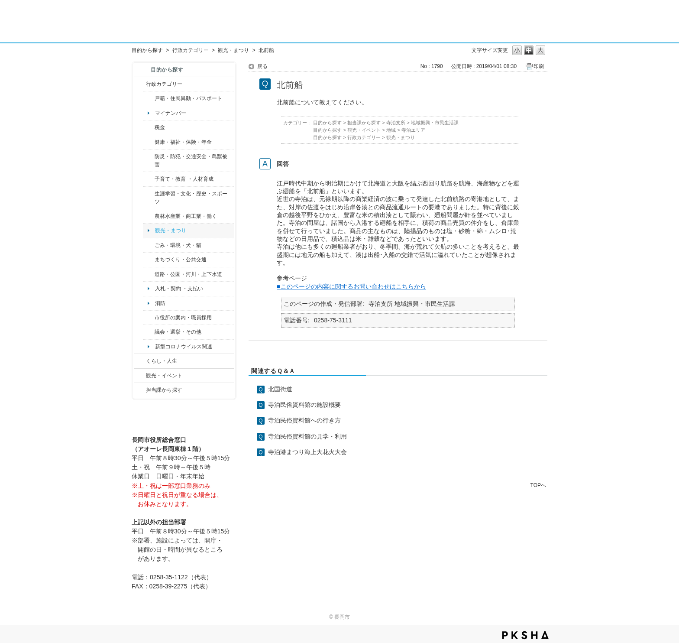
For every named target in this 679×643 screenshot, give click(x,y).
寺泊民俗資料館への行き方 (304, 420)
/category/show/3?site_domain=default (140, 84)
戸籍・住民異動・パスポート (188, 98)
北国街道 (280, 389)
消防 (160, 303)
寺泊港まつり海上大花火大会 (307, 451)
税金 (160, 127)
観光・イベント (164, 376)
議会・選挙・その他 (178, 332)
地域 (391, 130)
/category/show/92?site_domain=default (148, 127)
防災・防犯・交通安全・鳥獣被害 (191, 160)
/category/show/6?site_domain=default (148, 259)
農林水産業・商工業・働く (186, 216)
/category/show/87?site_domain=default (148, 274)
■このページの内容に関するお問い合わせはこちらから (351, 286)
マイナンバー (170, 113)
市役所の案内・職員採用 (183, 318)
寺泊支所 (395, 122)
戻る (262, 66)
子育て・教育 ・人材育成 (184, 179)
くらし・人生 (161, 361)
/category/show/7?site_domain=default (148, 98)
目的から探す (147, 50)
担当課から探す (164, 390)
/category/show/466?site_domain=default (148, 332)
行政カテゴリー (190, 50)
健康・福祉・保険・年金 (183, 142)
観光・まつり (233, 50)
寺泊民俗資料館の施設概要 (304, 404)
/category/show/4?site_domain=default (148, 142)
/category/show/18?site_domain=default (140, 376)
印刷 (539, 66)
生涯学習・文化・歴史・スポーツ (191, 198)
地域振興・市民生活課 (435, 122)
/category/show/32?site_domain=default (148, 318)
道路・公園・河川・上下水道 (188, 274)
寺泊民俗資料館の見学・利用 (307, 436)
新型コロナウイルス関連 (183, 347)
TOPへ (538, 485)
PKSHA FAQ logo (525, 635)
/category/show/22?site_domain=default (148, 245)
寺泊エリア (413, 130)
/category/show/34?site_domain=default (148, 216)
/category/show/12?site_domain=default (140, 361)
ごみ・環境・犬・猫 (178, 245)
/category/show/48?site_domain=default (148, 179)
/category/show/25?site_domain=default (148, 161)
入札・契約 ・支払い (179, 289)
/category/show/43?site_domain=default (148, 198)
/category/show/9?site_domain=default (140, 390)
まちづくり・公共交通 (181, 260)
